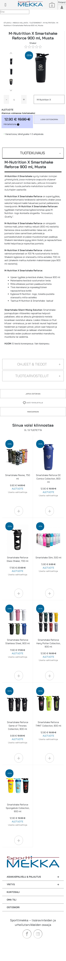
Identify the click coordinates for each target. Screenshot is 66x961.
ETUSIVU (7, 23)
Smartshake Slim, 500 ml (48, 564)
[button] (33, 153)
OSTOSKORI (13, 907)
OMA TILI (11, 899)
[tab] (33, 153)
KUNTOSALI (13, 892)
